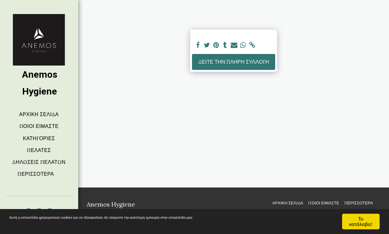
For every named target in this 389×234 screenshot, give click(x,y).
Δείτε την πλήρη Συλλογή (233, 61)
